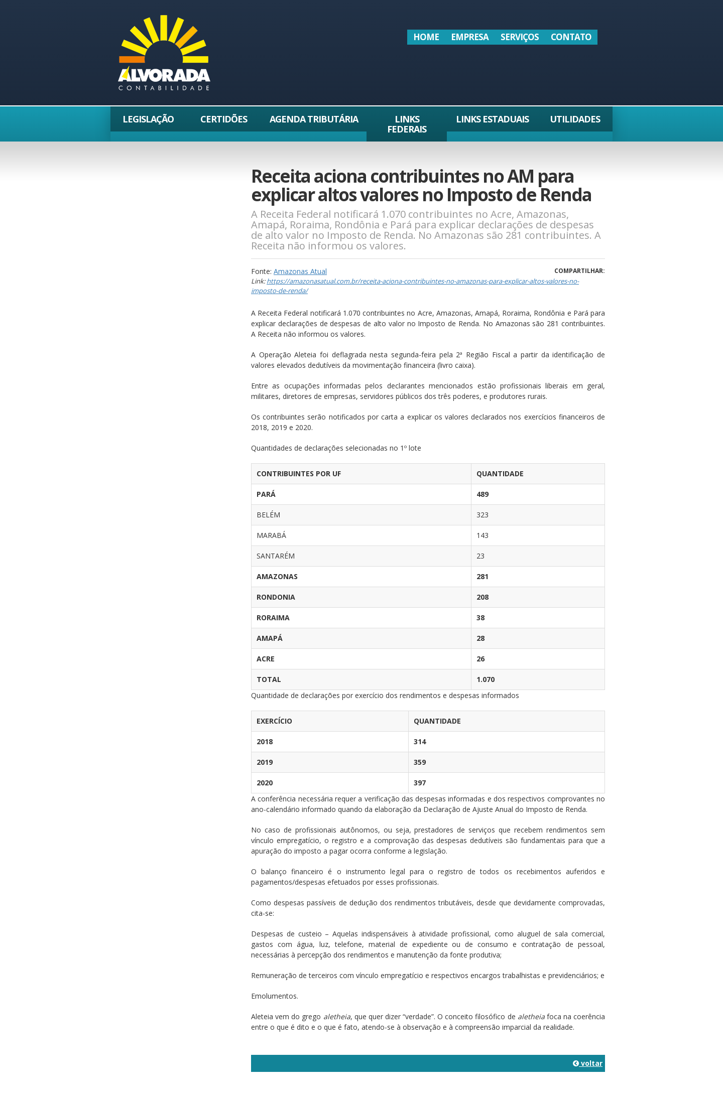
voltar (587, 1063)
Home (426, 37)
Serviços (520, 37)
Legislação (148, 119)
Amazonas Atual (300, 271)
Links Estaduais (492, 119)
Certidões (223, 119)
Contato (571, 37)
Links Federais (406, 124)
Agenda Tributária (314, 119)
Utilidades (575, 119)
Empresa (470, 37)
